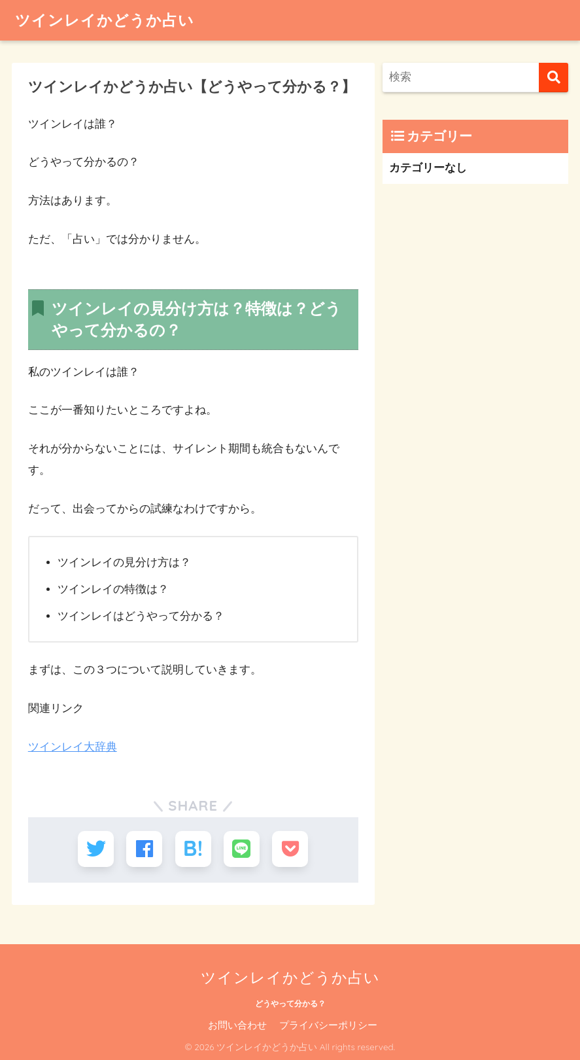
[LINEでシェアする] (241, 849)
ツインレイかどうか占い (104, 19)
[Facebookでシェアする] (145, 849)
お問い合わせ (237, 1024)
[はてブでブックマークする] (193, 849)
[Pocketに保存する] (289, 849)
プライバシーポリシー (328, 1024)
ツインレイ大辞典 (72, 747)
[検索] (553, 77)
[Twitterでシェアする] (96, 849)
